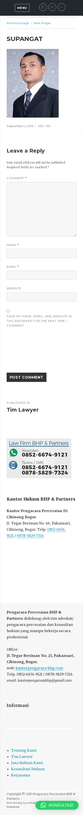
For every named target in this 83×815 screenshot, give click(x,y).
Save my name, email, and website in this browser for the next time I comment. (39, 320)
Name (13, 245)
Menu (22, 8)
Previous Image (18, 23)
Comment (17, 178)
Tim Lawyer (22, 756)
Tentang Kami (24, 750)
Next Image (42, 23)
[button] (57, 805)
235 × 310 (44, 126)
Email (13, 267)
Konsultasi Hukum (28, 769)
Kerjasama (20, 775)
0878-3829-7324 (30, 535)
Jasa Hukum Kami (27, 763)
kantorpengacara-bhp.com (39, 668)
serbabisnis (34, 802)
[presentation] (25, 352)
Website (14, 288)
